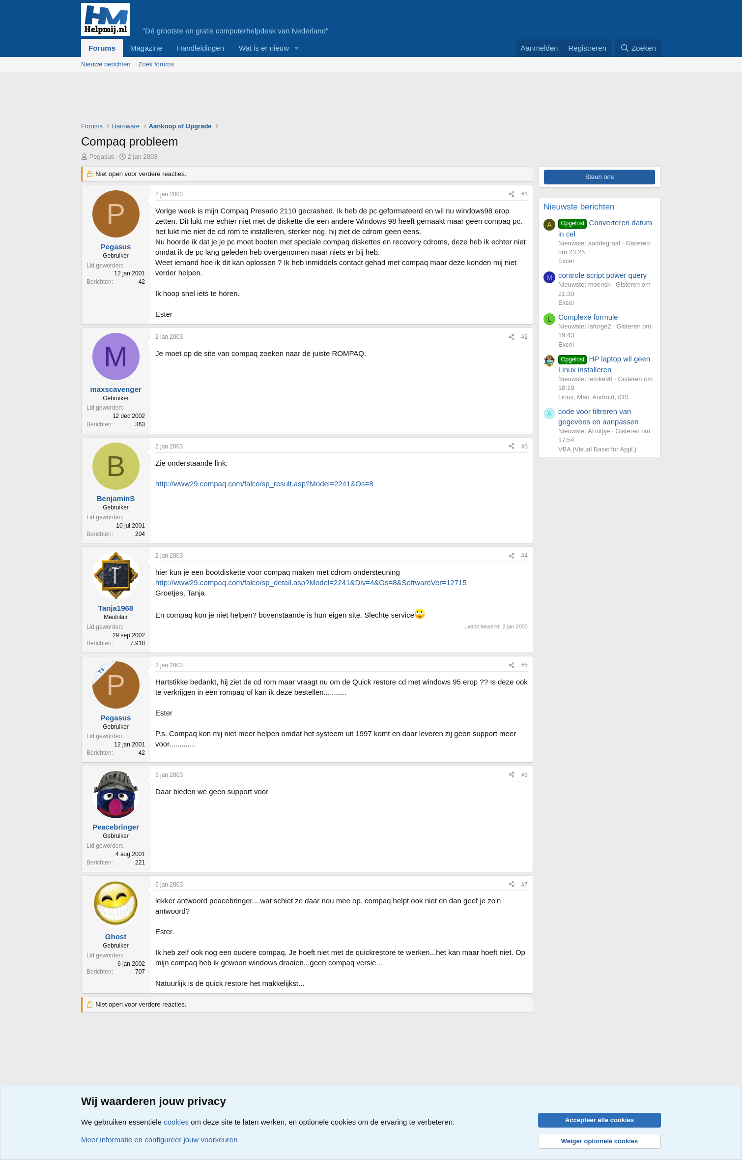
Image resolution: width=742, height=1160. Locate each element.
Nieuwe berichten (105, 64)
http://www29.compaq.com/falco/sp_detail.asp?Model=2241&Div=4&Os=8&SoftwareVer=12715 (311, 582)
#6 (524, 775)
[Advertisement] (260, 99)
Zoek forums (155, 64)
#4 (524, 555)
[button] (297, 48)
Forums (101, 48)
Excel (566, 261)
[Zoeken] (638, 48)
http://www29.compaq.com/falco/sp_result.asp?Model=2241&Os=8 (264, 483)
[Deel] (511, 194)
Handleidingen (200, 48)
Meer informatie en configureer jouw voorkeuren (159, 1139)
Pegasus (101, 156)
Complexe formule (588, 317)
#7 (524, 884)
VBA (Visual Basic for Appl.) (597, 449)
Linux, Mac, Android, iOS (593, 397)
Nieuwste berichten (579, 206)
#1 (524, 194)
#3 (524, 446)
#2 (524, 336)
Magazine (146, 48)
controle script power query (602, 275)
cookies (176, 1122)
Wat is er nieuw (264, 48)
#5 (524, 665)
